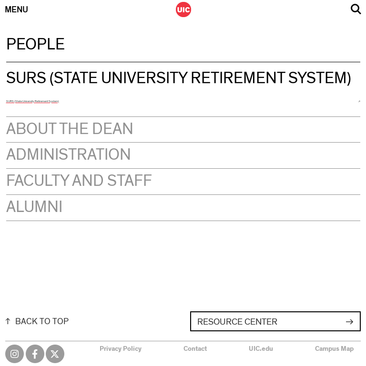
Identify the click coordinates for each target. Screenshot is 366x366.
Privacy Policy (121, 349)
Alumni (34, 207)
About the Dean (69, 129)
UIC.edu (261, 349)
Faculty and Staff (79, 181)
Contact (195, 349)
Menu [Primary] (16, 10)
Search (356, 9)
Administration (68, 155)
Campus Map (334, 349)
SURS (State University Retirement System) (32, 101)
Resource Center (237, 322)
